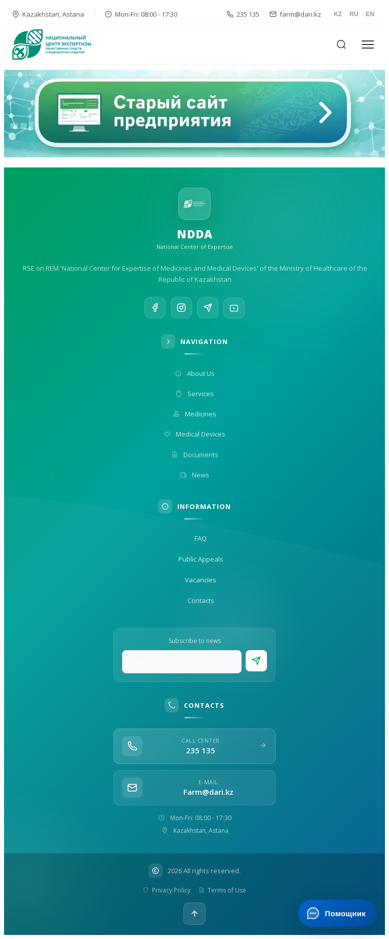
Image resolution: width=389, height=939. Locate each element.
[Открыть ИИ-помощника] (337, 913)
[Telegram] (207, 312)
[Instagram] (181, 309)
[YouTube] (234, 316)
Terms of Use (222, 890)
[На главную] (57, 44)
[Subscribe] (256, 660)
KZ (338, 14)
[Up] (194, 914)
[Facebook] (155, 308)
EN (370, 14)
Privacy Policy (166, 890)
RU (353, 14)
